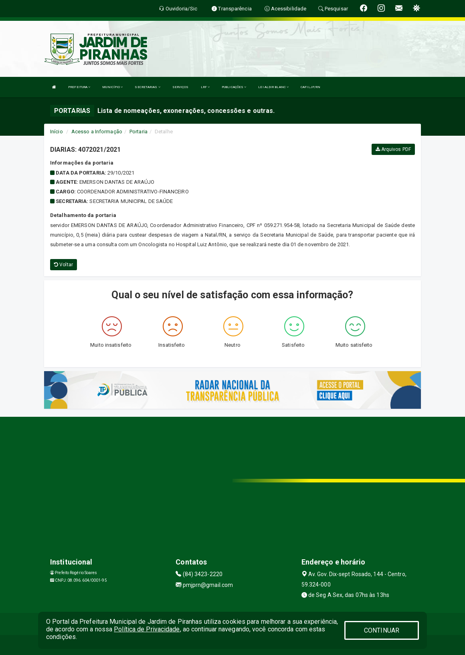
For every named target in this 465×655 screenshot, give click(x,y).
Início (56, 132)
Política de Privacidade (147, 629)
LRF (205, 87)
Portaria (138, 132)
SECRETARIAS (147, 87)
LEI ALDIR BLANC (273, 87)
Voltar (63, 264)
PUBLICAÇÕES (234, 87)
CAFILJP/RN (310, 87)
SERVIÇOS (180, 87)
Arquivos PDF (393, 149)
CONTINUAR (381, 630)
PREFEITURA (79, 87)
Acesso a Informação (96, 132)
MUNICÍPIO (112, 87)
